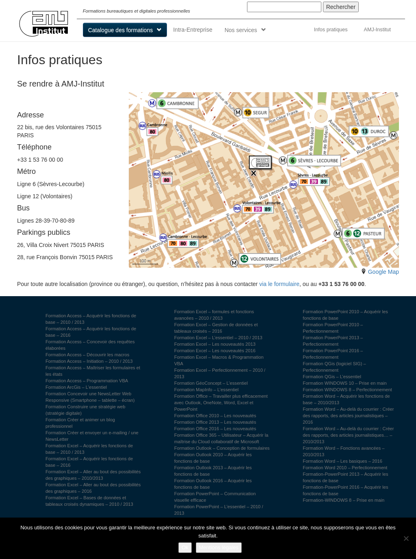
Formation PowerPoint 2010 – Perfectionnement (333, 328)
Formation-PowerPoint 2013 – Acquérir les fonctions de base (345, 477)
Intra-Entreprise (192, 29)
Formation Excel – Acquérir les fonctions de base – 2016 (89, 462)
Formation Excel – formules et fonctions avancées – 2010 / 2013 (214, 315)
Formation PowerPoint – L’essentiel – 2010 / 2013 (218, 510)
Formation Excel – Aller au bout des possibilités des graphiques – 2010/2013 (93, 475)
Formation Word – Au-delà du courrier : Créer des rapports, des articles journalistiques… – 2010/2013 (348, 435)
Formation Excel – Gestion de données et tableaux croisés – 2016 (216, 328)
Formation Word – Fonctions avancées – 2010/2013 (343, 451)
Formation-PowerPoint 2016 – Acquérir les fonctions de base (345, 490)
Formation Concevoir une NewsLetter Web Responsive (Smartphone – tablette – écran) (90, 397)
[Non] (406, 538)
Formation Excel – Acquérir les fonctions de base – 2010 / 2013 (89, 449)
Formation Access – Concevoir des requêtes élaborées (90, 345)
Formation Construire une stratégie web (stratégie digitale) (86, 410)
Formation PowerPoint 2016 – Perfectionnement (333, 354)
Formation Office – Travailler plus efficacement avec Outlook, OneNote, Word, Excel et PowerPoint (221, 403)
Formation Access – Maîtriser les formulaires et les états (93, 371)
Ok (185, 547)
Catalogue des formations (120, 30)
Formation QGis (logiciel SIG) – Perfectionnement (334, 367)
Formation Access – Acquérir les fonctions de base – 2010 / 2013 (91, 319)
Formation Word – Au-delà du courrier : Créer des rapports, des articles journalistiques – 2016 (348, 416)
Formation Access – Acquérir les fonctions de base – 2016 (91, 332)
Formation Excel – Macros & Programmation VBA (219, 360)
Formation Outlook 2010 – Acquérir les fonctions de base (213, 458)
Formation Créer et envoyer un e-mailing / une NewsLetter (92, 436)
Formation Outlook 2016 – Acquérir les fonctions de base (213, 484)
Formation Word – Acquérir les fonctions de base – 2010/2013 (346, 399)
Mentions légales (219, 547)
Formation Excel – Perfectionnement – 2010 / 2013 (220, 373)
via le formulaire (279, 284)
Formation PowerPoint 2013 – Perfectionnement (333, 341)
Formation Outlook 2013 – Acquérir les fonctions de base (213, 471)
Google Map (383, 272)
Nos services (241, 30)
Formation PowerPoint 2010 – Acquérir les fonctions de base (345, 315)
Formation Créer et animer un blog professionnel (80, 423)
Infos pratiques (331, 29)
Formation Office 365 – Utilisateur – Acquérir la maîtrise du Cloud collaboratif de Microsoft (221, 438)
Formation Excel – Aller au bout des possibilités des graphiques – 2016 (93, 488)
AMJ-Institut (377, 29)
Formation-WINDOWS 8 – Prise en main (343, 500)
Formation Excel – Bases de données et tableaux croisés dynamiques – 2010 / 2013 (89, 501)
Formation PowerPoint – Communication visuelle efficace (215, 497)
